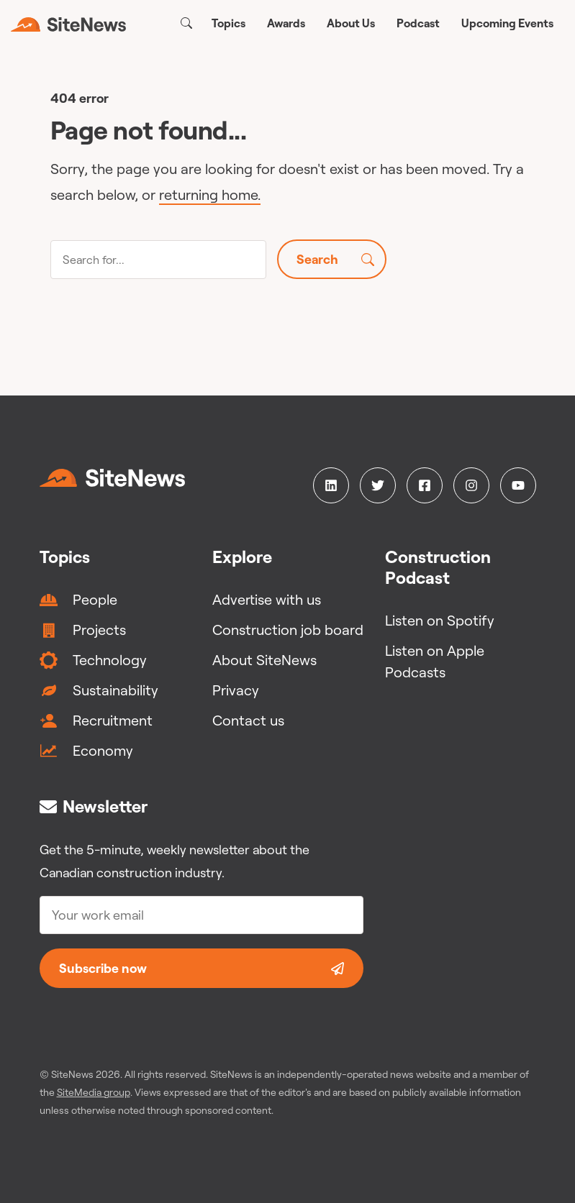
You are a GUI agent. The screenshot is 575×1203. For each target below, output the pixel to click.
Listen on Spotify (439, 620)
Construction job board (287, 630)
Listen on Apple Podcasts (434, 661)
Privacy (235, 690)
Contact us (248, 720)
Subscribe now (201, 968)
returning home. (210, 194)
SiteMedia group (93, 1092)
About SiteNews (264, 660)
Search (335, 259)
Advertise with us (266, 599)
